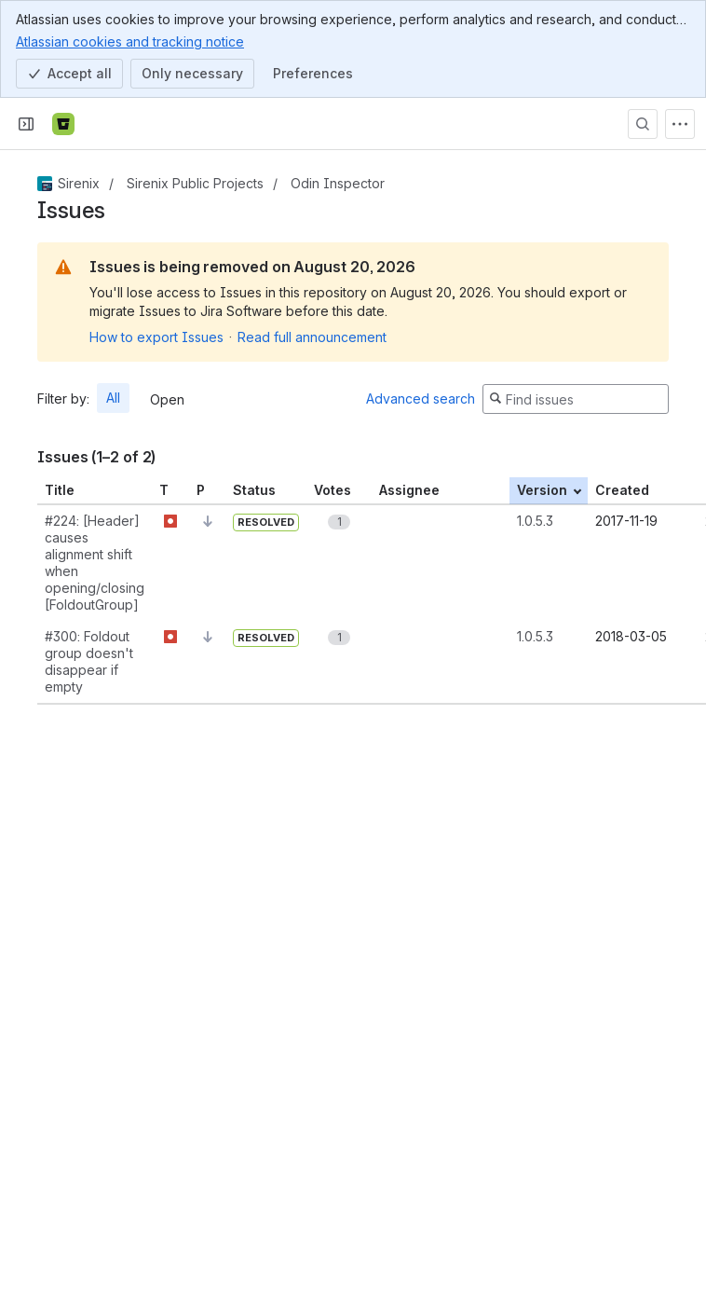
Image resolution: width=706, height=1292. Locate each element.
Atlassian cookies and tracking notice (130, 41)
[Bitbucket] (63, 124)
